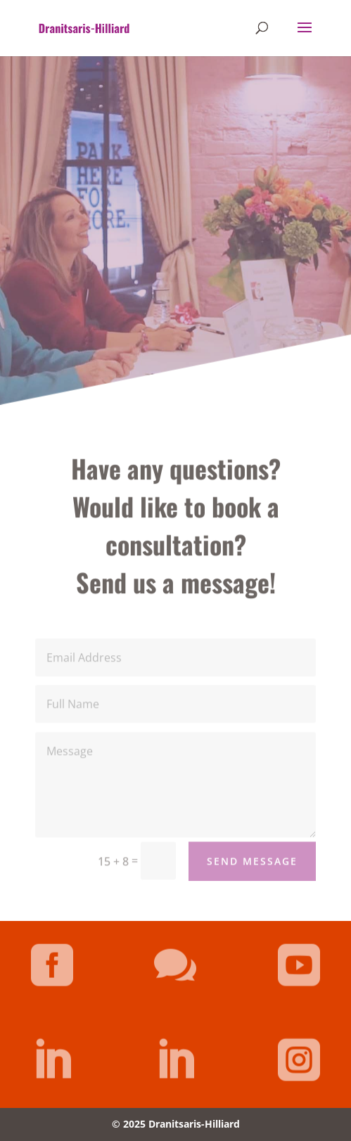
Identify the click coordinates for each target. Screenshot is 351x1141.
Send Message (252, 868)
